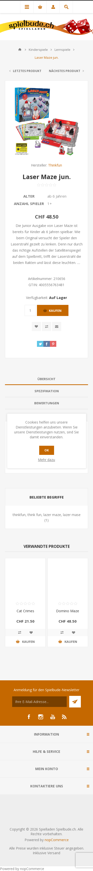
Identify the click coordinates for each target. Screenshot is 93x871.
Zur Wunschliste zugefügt (36, 326)
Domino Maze (67, 611)
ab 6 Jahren (56, 196)
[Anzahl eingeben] (30, 310)
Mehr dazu (46, 459)
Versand (53, 853)
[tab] (46, 379)
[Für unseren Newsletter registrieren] (39, 701)
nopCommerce (57, 839)
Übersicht (46, 379)
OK (46, 450)
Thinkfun (55, 165)
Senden (75, 701)
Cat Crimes (25, 611)
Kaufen (55, 310)
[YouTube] (53, 717)
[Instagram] (41, 717)
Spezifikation (46, 391)
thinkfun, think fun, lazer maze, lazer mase (47, 514)
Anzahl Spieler (29, 203)
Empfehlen (56, 326)
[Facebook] (29, 717)
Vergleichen (46, 326)
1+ (49, 203)
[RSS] (64, 717)
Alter (28, 196)
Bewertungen (46, 403)
